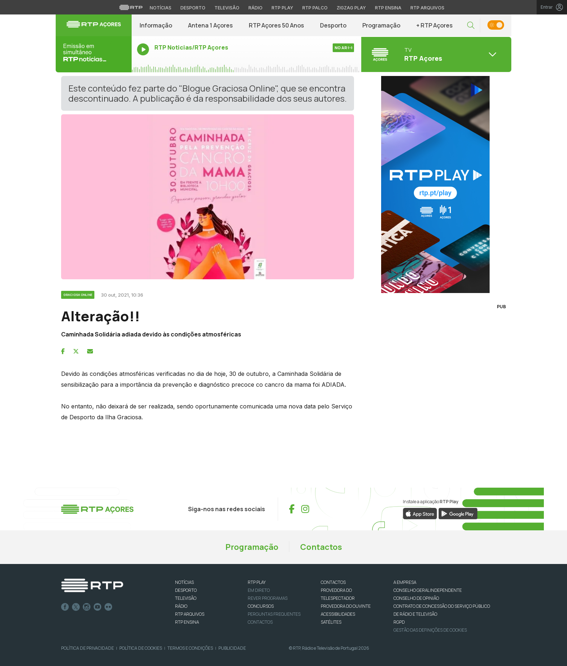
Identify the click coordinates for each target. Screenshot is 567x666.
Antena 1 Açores (210, 25)
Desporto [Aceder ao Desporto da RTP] (192, 7)
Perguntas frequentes (274, 614)
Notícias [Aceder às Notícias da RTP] (160, 7)
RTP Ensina (187, 622)
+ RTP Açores (434, 25)
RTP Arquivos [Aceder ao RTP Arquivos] (427, 7)
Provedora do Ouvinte (346, 606)
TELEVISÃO (185, 598)
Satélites (331, 622)
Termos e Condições (190, 648)
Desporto (333, 25)
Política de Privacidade (87, 648)
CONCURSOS (261, 606)
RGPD (399, 622)
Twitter (76, 607)
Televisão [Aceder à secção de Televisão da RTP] (226, 7)
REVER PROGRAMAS (267, 598)
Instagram (87, 607)
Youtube (98, 607)
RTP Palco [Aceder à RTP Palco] (315, 7)
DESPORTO (186, 590)
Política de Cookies (140, 648)
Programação (381, 25)
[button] (470, 25)
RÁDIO (181, 606)
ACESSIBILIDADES (338, 614)
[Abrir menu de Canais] (435, 54)
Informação (156, 25)
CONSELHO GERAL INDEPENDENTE (427, 590)
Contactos (321, 547)
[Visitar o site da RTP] (130, 7)
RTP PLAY (257, 582)
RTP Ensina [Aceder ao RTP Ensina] (388, 7)
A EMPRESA (404, 582)
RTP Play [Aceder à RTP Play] (282, 7)
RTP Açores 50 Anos (276, 25)
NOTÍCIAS (184, 582)
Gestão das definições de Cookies (430, 630)
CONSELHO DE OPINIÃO (416, 598)
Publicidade (232, 648)
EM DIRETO (259, 590)
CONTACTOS (333, 582)
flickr (108, 607)
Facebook (65, 607)
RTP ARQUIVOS (189, 614)
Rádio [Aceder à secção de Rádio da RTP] (255, 7)
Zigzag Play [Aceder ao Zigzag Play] (351, 7)
